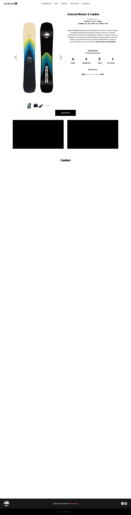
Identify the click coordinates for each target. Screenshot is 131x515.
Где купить (74, 4)
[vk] (122, 504)
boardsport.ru (74, 503)
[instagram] (125, 504)
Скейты (64, 4)
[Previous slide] (16, 57)
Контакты (86, 4)
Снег (56, 4)
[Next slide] (60, 57)
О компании (46, 4)
